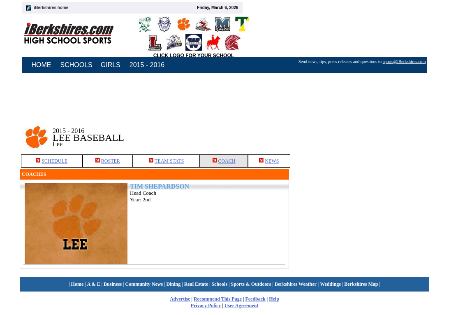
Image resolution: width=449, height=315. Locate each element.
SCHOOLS (76, 64)
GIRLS (110, 64)
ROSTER (110, 161)
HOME (41, 64)
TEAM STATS (169, 161)
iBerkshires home (51, 7)
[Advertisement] (359, 131)
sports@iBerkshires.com (404, 61)
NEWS (272, 161)
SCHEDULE (54, 161)
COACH (227, 161)
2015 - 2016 (147, 64)
